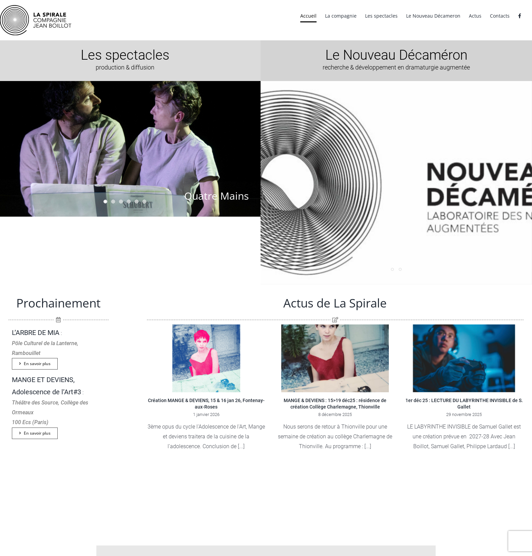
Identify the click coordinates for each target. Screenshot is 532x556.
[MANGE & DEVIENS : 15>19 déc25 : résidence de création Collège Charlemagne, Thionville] (335, 358)
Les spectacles (125, 55)
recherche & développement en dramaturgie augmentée (396, 67)
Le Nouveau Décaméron (396, 55)
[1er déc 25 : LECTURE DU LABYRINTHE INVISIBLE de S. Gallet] (464, 358)
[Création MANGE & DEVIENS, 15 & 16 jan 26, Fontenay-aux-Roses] (206, 358)
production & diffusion (125, 67)
